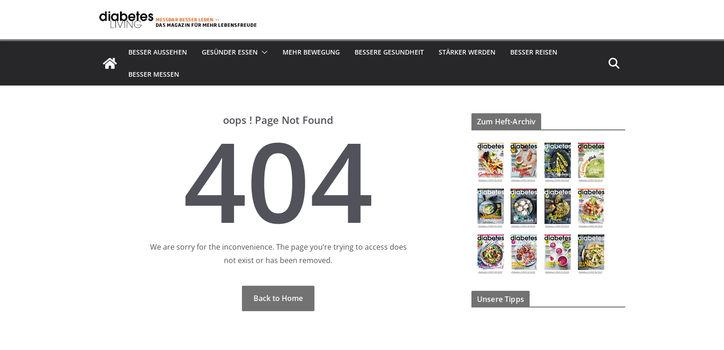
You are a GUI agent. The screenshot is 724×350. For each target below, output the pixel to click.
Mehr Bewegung (311, 52)
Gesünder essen (230, 52)
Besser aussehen (157, 52)
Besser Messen (153, 74)
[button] (263, 52)
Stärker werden (467, 52)
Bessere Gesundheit (389, 52)
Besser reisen (533, 52)
